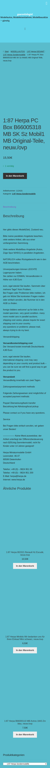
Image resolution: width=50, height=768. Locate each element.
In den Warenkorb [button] (25, 551)
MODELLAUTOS (18, 51)
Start (7, 51)
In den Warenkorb (15, 161)
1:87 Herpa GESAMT (35, 51)
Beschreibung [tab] (9, 192)
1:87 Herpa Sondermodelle (14, 55)
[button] (25, 28)
